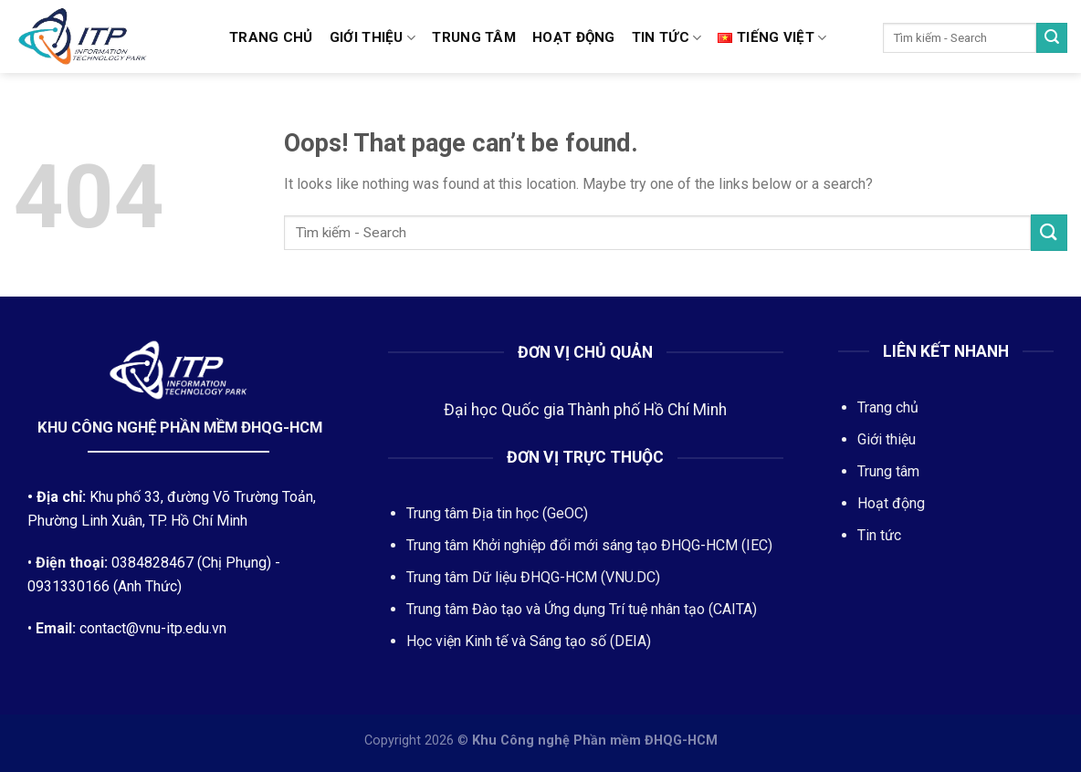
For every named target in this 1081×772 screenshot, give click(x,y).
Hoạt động (573, 37)
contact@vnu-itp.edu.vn (152, 628)
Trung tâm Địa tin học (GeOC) (497, 513)
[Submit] (1051, 38)
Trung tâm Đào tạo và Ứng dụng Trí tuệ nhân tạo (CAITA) (581, 609)
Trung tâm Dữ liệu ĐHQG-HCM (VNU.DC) (533, 577)
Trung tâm (474, 37)
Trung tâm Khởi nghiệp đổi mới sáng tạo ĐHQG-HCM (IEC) (589, 545)
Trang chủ (271, 37)
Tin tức (667, 38)
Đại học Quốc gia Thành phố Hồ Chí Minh (585, 410)
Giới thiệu (373, 38)
